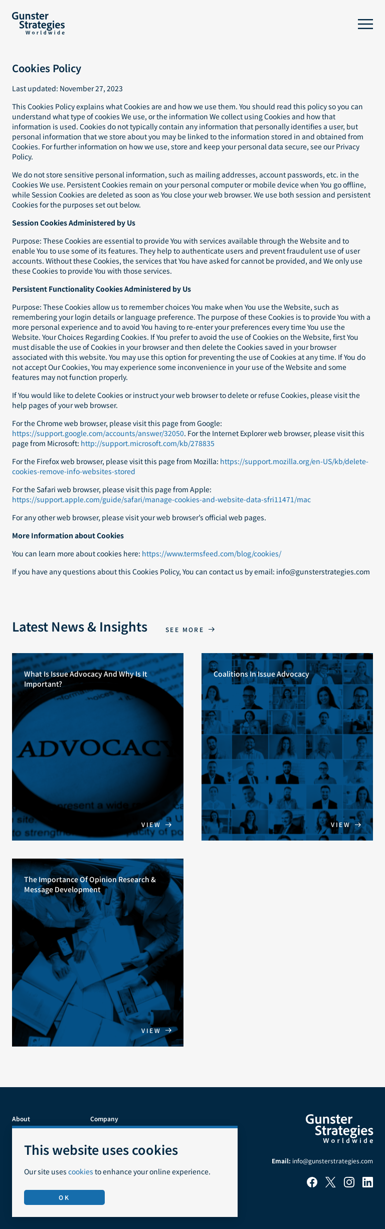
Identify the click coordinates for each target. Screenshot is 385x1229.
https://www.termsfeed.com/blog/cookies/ (211, 553)
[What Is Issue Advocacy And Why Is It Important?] (97, 747)
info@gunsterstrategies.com (332, 1160)
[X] (330, 1184)
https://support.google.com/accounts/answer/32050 (98, 433)
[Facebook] (312, 1184)
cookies (80, 1171)
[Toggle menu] (365, 24)
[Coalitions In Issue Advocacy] (287, 747)
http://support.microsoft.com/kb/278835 (148, 443)
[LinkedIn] (367, 1184)
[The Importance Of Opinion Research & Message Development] (97, 953)
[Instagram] (349, 1184)
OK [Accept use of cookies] (64, 1197)
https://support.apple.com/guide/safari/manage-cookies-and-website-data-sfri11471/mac (161, 499)
